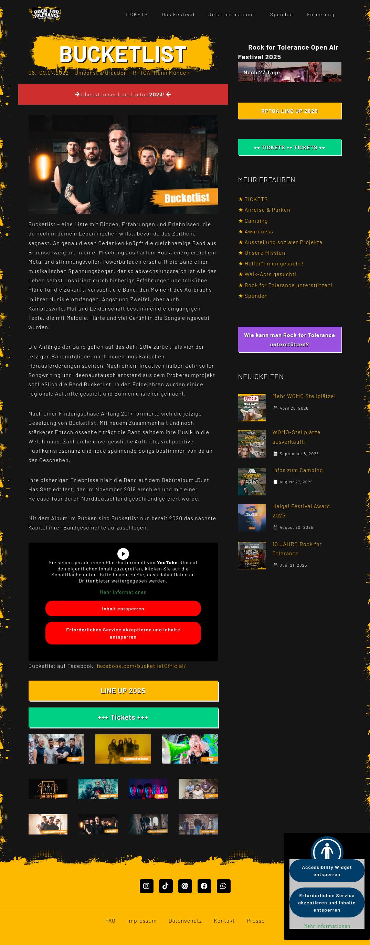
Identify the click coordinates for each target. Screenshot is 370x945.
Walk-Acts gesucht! (271, 274)
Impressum (142, 927)
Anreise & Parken (267, 209)
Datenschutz (185, 927)
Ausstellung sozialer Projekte (284, 242)
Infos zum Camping (298, 475)
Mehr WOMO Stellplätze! (304, 395)
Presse (256, 927)
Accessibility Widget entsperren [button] (327, 870)
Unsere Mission (265, 252)
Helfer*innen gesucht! (274, 263)
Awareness (259, 231)
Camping (256, 220)
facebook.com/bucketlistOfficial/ (141, 665)
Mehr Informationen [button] (123, 592)
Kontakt (224, 927)
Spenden (281, 14)
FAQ (110, 927)
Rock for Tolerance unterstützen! (289, 285)
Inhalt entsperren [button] (123, 608)
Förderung (321, 14)
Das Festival (178, 14)
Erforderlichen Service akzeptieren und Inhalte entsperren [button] (123, 632)
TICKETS (136, 14)
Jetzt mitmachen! (232, 14)
